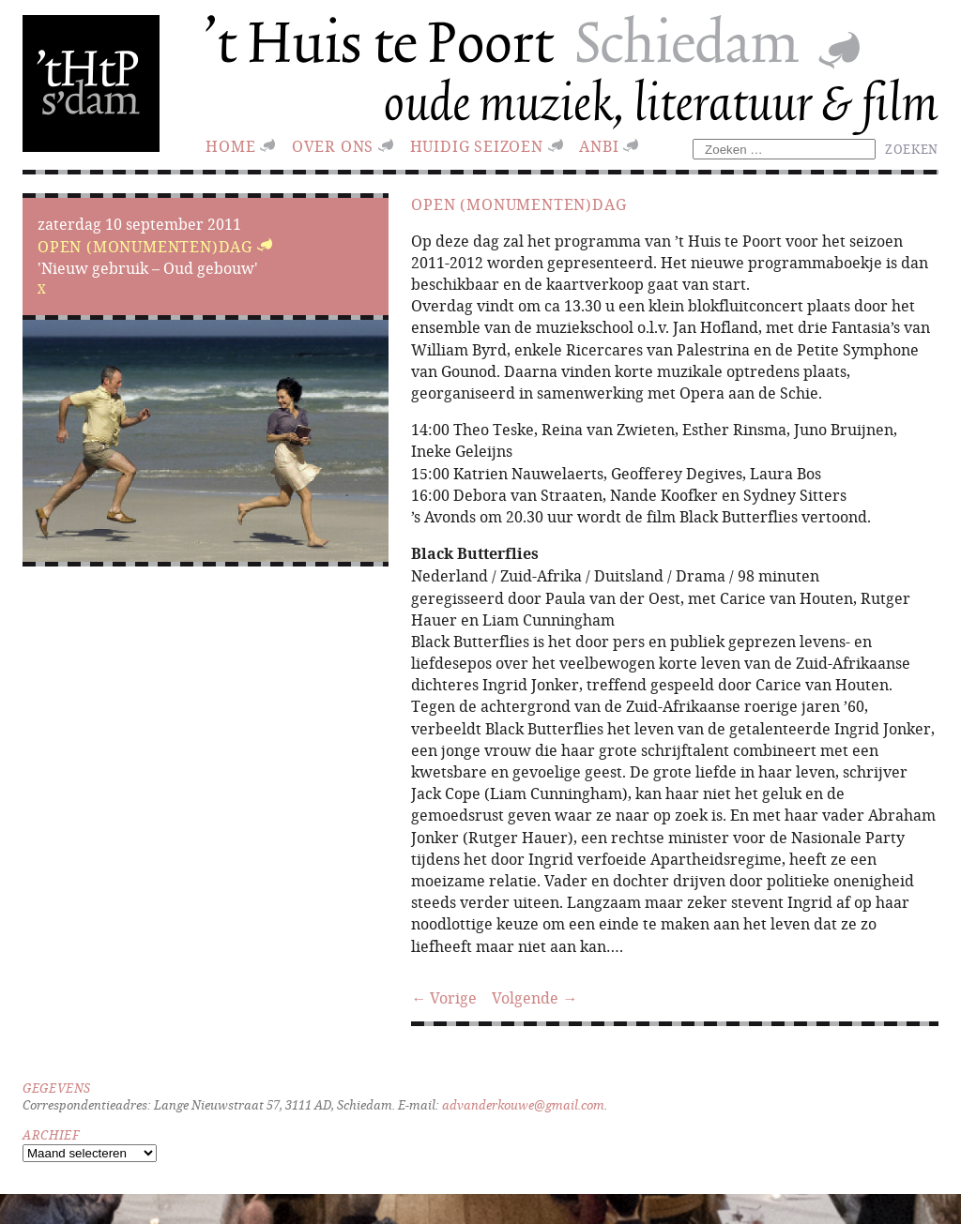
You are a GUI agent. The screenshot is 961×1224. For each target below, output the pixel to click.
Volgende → (534, 997)
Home (230, 146)
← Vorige (444, 997)
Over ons (333, 146)
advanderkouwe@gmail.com (523, 1105)
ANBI (598, 146)
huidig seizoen (476, 146)
